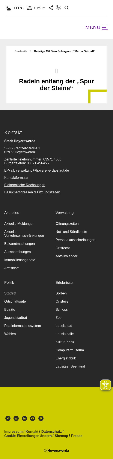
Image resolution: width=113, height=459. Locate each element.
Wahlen (10, 334)
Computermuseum (70, 350)
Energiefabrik (66, 358)
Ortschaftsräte (15, 301)
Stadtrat (10, 293)
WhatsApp (41, 418)
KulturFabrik (65, 342)
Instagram (16, 418)
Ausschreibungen (17, 252)
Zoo (59, 317)
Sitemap (61, 436)
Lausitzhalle (65, 334)
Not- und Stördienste (71, 232)
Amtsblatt (11, 268)
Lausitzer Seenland (70, 366)
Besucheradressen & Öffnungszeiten (32, 192)
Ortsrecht (63, 248)
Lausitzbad (64, 326)
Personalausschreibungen (75, 240)
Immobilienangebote (19, 260)
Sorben (61, 293)
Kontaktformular (16, 177)
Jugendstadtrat (15, 317)
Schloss (62, 309)
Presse (76, 436)
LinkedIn (24, 418)
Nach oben (56, 71)
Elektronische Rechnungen (24, 185)
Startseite (21, 51)
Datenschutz (51, 431)
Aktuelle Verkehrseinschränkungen (24, 233)
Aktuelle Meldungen (19, 223)
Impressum (13, 431)
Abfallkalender (66, 256)
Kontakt (32, 431)
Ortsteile (62, 301)
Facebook (8, 418)
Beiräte (9, 309)
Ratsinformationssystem (22, 326)
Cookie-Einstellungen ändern (28, 436)
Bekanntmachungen (19, 244)
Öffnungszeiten (67, 223)
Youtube (32, 418)
